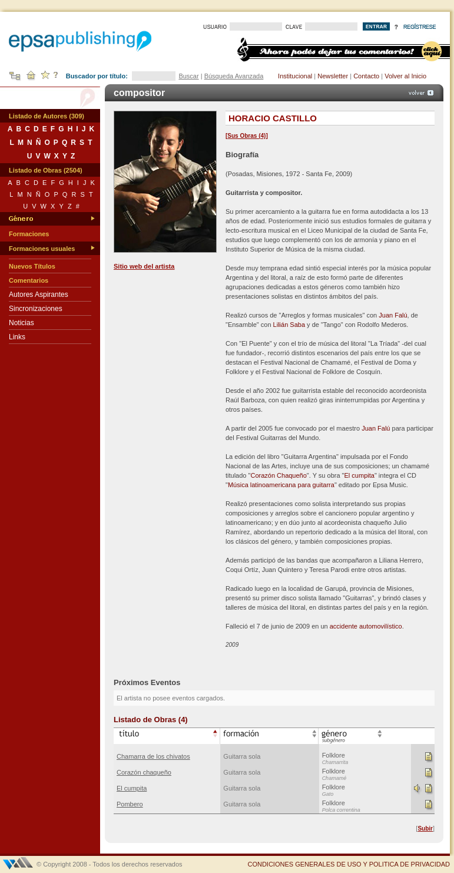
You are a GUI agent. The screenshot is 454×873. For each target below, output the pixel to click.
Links (17, 337)
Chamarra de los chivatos (153, 756)
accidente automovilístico (366, 626)
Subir (425, 828)
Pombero (130, 804)
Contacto (366, 76)
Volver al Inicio (405, 76)
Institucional (295, 76)
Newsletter (332, 76)
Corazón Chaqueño (278, 475)
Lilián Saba (289, 324)
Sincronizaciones (35, 309)
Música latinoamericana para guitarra (281, 484)
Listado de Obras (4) (151, 719)
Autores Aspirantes (38, 294)
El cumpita (359, 475)
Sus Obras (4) (246, 136)
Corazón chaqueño (144, 772)
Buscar (188, 76)
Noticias (21, 323)
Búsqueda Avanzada (234, 76)
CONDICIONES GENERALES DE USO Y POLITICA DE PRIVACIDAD (348, 864)
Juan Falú (393, 315)
